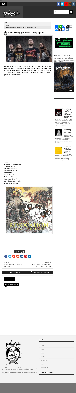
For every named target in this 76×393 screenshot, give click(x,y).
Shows (42, 353)
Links (42, 364)
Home (42, 345)
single (7, 25)
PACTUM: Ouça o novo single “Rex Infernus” (68, 131)
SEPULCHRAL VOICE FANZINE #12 (62, 55)
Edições (43, 356)
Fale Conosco (44, 367)
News (42, 349)
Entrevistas (44, 360)
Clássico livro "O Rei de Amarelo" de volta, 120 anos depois (68, 149)
